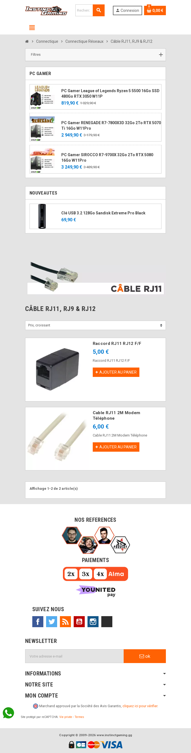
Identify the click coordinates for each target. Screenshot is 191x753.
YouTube (79, 621)
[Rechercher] (90, 10)
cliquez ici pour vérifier (140, 706)
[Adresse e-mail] (74, 656)
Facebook (37, 621)
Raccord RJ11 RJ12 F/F (117, 343)
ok (144, 656)
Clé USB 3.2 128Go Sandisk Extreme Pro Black (103, 213)
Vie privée (65, 717)
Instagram (93, 621)
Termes (79, 717)
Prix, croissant (39, 325)
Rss (65, 621)
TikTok (106, 621)
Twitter (51, 621)
